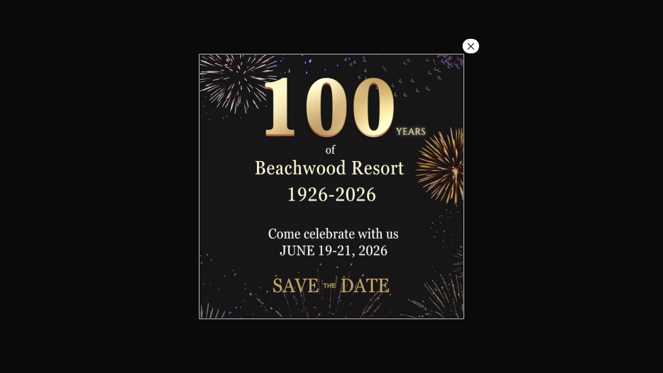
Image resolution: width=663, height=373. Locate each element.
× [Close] (470, 46)
